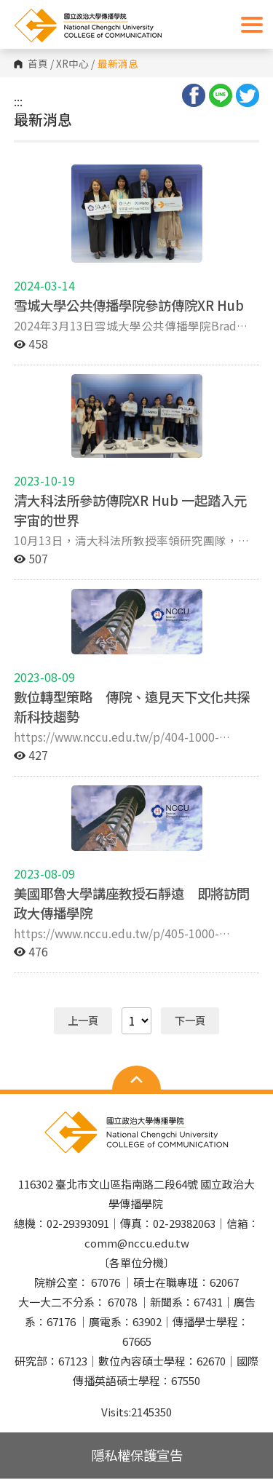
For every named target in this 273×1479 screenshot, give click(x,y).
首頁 (38, 64)
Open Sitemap (136, 1079)
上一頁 (83, 1020)
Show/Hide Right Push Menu (252, 25)
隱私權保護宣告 (137, 1455)
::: (18, 101)
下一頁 (190, 1020)
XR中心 (72, 64)
